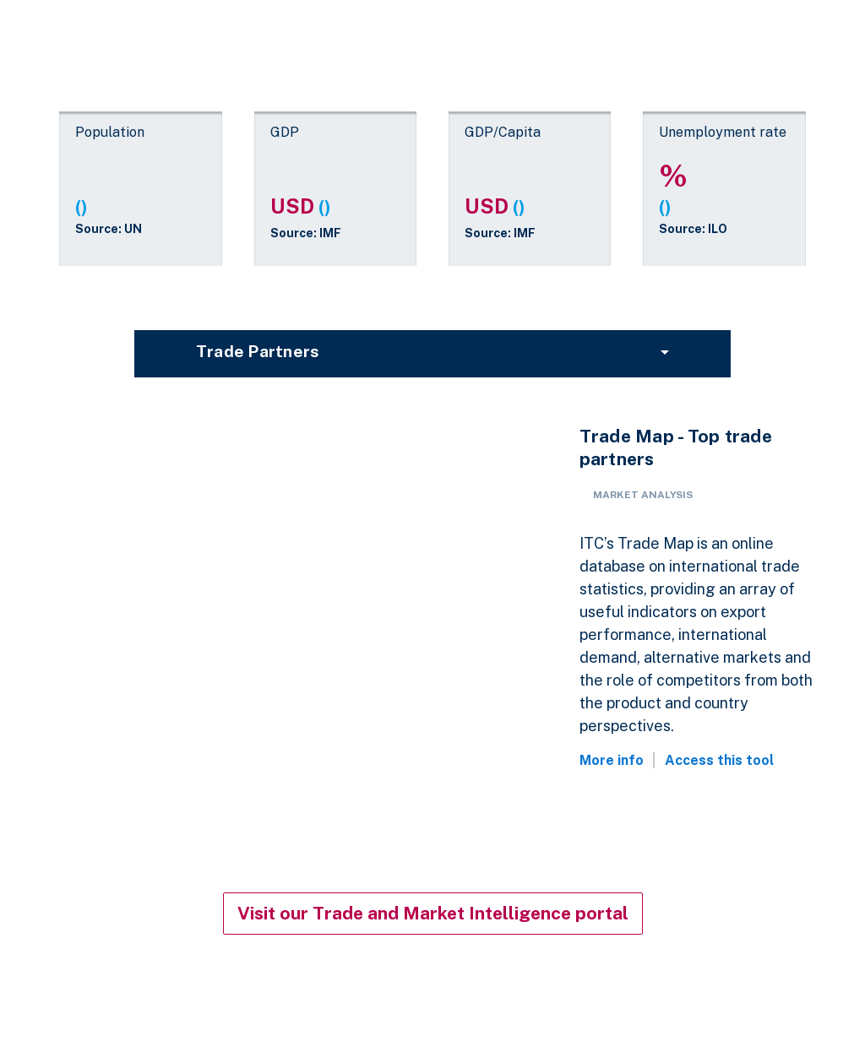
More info (611, 760)
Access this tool (719, 760)
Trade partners (258, 351)
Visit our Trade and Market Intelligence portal (432, 913)
